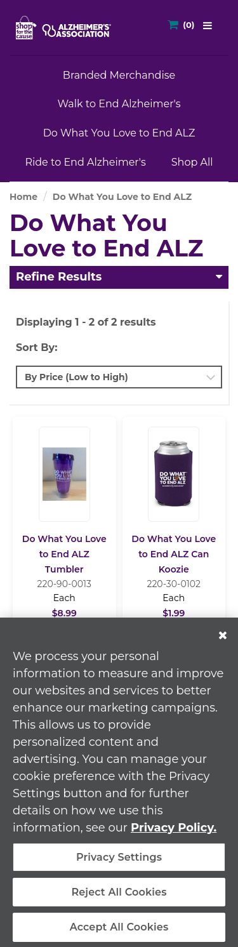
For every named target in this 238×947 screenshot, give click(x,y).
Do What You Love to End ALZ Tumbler (64, 554)
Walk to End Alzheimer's (118, 104)
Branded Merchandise (119, 75)
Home (23, 196)
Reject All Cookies (118, 898)
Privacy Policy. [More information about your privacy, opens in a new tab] (173, 833)
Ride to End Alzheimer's (85, 162)
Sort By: (36, 347)
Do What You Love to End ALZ (119, 133)
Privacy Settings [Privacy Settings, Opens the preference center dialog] (119, 863)
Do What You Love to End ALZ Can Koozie (173, 554)
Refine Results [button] (59, 277)
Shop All (192, 162)
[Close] (223, 641)
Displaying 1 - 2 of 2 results (86, 322)
